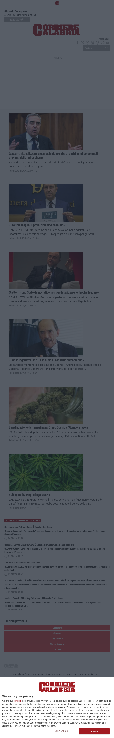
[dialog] (57, 708)
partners (17, 701)
